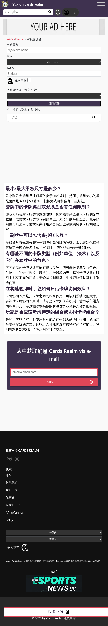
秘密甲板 (17, 80)
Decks (19, 39)
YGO (10, 39)
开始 (9, 475)
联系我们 (12, 482)
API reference (14, 512)
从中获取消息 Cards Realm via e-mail (54, 355)
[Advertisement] (54, 149)
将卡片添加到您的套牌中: (23, 109)
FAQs (9, 520)
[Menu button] (101, 8)
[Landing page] (5, 3)
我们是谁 (12, 490)
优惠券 (10, 497)
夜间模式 (13, 547)
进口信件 (54, 103)
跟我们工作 (13, 505)
